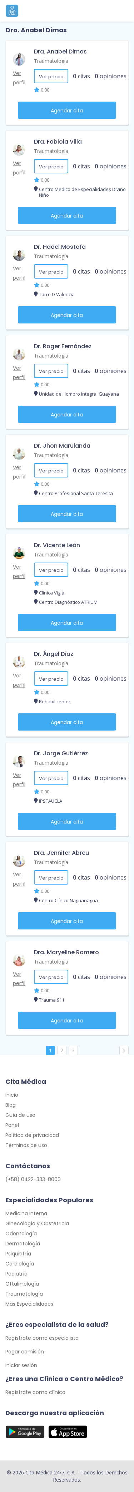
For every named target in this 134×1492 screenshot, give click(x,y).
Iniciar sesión (21, 1365)
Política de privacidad (32, 1135)
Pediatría (16, 1273)
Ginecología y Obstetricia (37, 1223)
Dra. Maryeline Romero (66, 952)
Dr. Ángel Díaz (53, 654)
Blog (10, 1105)
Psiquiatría (18, 1253)
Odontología (21, 1233)
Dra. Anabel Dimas (60, 51)
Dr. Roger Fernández (62, 346)
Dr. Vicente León (57, 545)
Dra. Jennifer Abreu (61, 853)
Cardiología (19, 1263)
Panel (12, 1125)
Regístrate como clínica (35, 1392)
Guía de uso (20, 1115)
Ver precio (51, 77)
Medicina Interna (26, 1213)
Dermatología (22, 1243)
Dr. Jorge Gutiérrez (61, 753)
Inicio (11, 1095)
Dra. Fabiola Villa (58, 141)
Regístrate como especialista (42, 1338)
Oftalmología (22, 1283)
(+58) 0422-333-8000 (33, 1179)
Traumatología (51, 60)
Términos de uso (26, 1145)
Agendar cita (67, 110)
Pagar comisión (24, 1351)
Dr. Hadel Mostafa (60, 247)
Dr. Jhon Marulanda (62, 446)
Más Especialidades (29, 1303)
